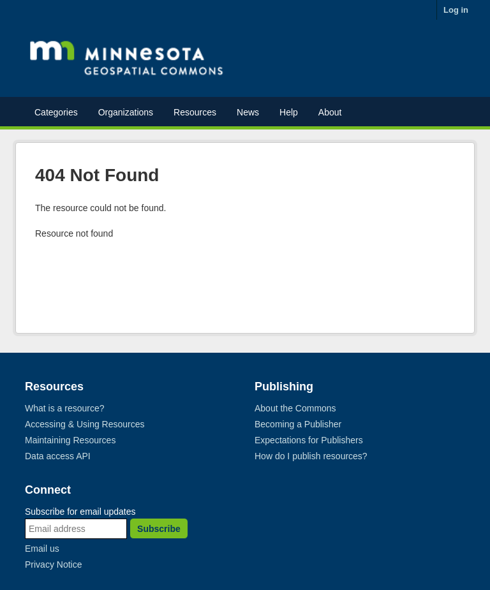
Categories (56, 112)
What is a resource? (65, 408)
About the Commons (295, 408)
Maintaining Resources (70, 440)
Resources (195, 112)
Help (288, 112)
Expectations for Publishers (309, 440)
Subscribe (159, 529)
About (330, 112)
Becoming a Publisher (298, 424)
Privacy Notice (53, 564)
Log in (455, 10)
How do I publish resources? (311, 456)
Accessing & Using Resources (85, 424)
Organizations (125, 112)
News (248, 112)
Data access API (58, 456)
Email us (42, 548)
